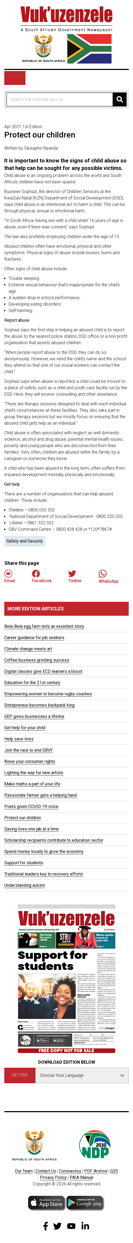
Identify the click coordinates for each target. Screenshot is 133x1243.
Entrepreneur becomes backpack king (39, 705)
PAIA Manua (81, 1177)
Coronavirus (70, 1171)
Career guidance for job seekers (34, 637)
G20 (114, 1171)
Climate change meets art (28, 648)
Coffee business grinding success (36, 660)
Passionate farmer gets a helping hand (40, 795)
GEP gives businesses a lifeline (34, 716)
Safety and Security (24, 541)
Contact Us (46, 1171)
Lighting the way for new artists (33, 772)
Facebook (41, 576)
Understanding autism (24, 885)
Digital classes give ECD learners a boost (43, 671)
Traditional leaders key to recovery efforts (43, 874)
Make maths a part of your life (32, 783)
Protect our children (22, 817)
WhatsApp (109, 576)
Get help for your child (24, 727)
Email (9, 576)
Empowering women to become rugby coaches (48, 693)
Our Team (24, 1171)
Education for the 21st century (32, 682)
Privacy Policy (53, 1177)
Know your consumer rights (29, 761)
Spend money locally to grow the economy (44, 851)
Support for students (23, 862)
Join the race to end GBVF (28, 750)
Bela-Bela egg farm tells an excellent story (44, 626)
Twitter (75, 576)
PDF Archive (96, 1171)
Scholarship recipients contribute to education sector (53, 840)
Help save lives (19, 738)
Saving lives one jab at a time (31, 829)
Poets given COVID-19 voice (31, 806)
